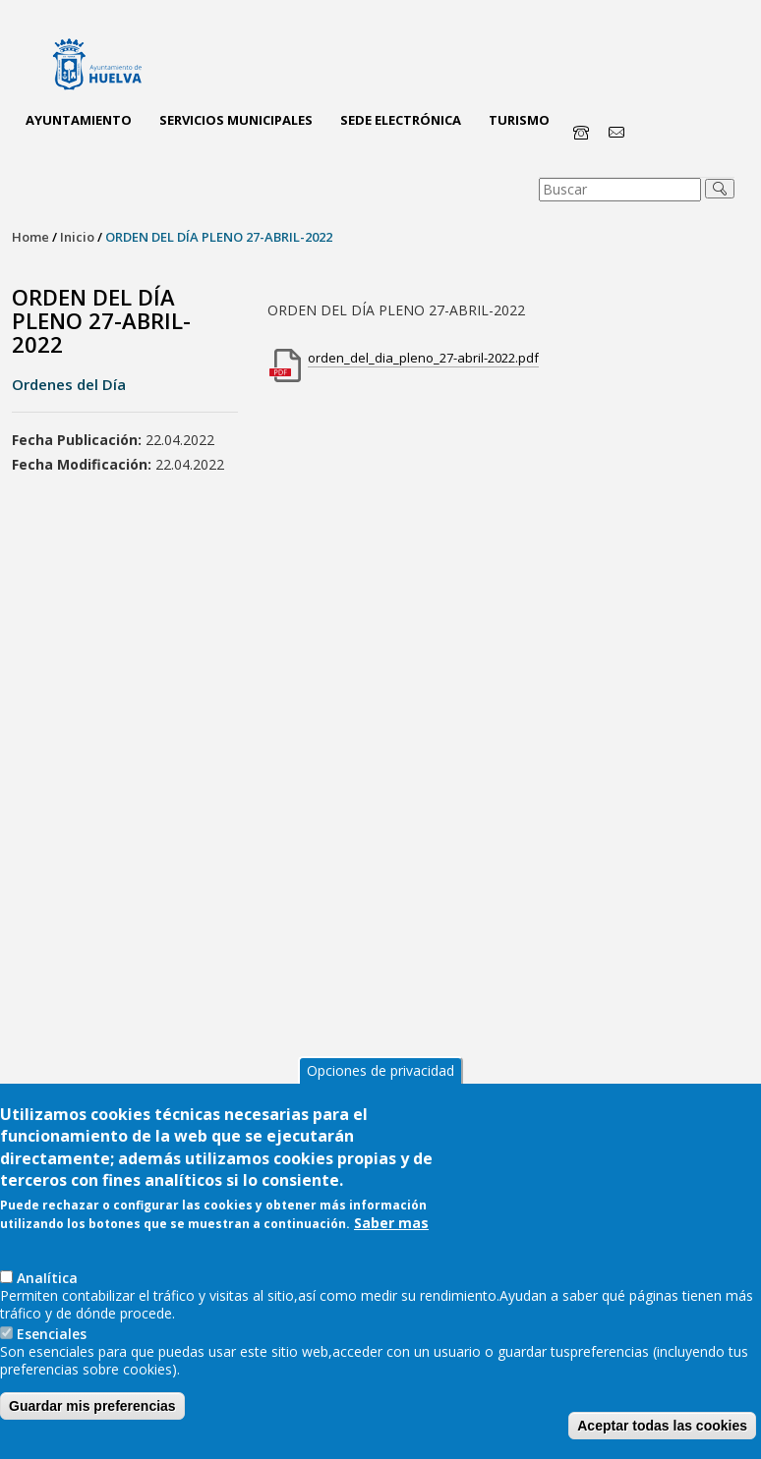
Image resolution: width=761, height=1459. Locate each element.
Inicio (77, 237)
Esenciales (52, 1333)
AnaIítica (47, 1277)
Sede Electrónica (400, 120)
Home (30, 237)
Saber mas (391, 1223)
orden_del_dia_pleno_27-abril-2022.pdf (423, 357)
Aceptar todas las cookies (662, 1425)
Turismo (519, 120)
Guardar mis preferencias (92, 1406)
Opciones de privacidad (380, 1070)
